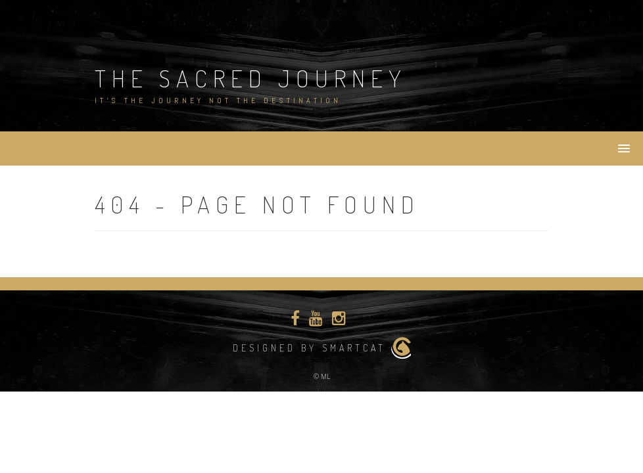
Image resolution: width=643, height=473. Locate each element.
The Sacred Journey (251, 78)
